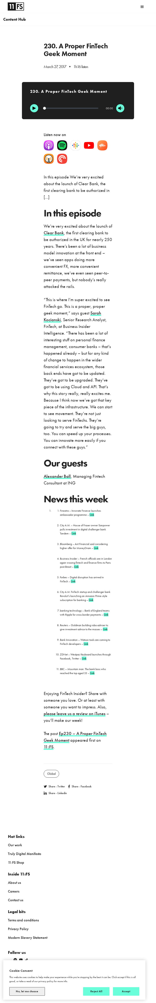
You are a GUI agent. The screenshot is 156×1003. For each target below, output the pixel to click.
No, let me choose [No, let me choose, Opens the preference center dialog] (27, 991)
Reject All (96, 991)
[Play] (34, 108)
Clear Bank (54, 233)
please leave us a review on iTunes (74, 714)
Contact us (15, 900)
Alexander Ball (57, 476)
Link (92, 515)
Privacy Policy (18, 928)
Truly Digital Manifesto (24, 853)
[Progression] (71, 108)
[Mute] (120, 108)
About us (14, 882)
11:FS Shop (16, 862)
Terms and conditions (23, 920)
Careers (13, 891)
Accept (126, 991)
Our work (15, 845)
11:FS (48, 747)
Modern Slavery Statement (27, 937)
